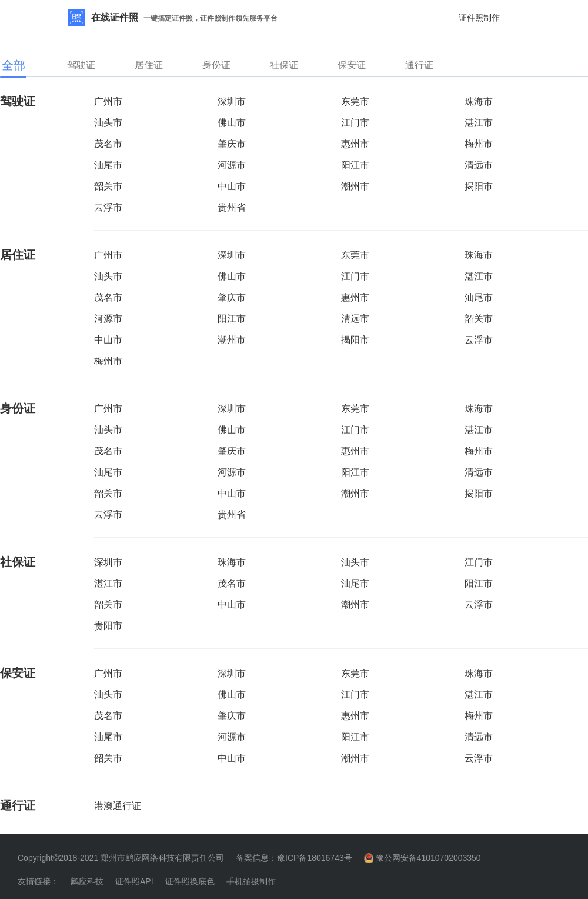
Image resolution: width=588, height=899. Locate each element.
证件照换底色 (190, 881)
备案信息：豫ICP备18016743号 (294, 858)
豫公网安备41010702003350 (428, 858)
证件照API (134, 881)
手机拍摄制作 (251, 881)
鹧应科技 (87, 881)
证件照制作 (479, 17)
